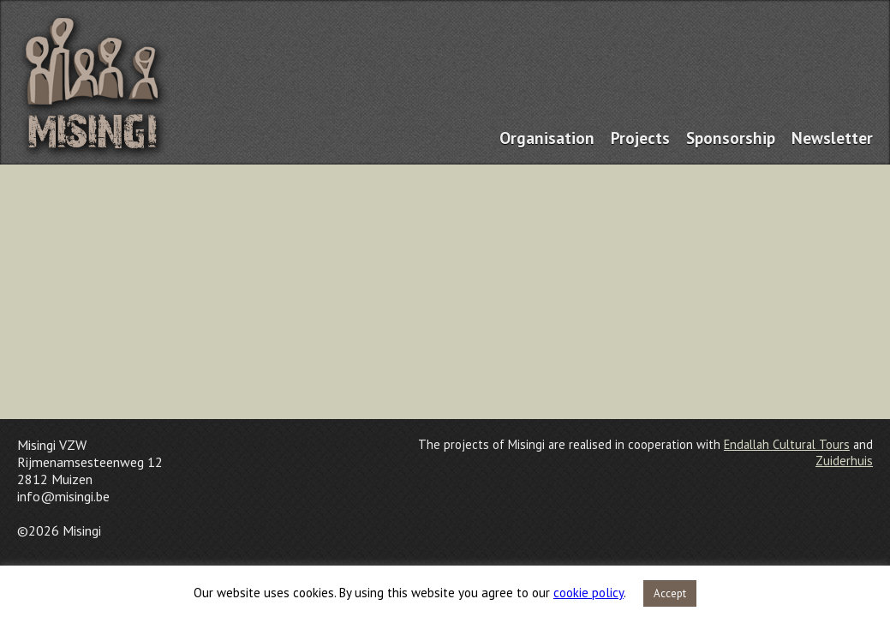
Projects (640, 137)
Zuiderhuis (844, 460)
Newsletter (832, 137)
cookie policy (588, 592)
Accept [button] (670, 593)
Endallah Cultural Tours (787, 444)
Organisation (546, 137)
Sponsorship (730, 137)
